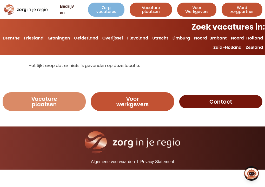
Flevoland (137, 38)
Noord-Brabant (210, 38)
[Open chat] (251, 173)
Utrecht (160, 38)
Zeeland (254, 47)
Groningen (59, 38)
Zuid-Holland (227, 47)
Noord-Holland (247, 38)
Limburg (181, 38)
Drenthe (11, 38)
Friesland (33, 38)
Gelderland (86, 38)
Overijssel (112, 38)
